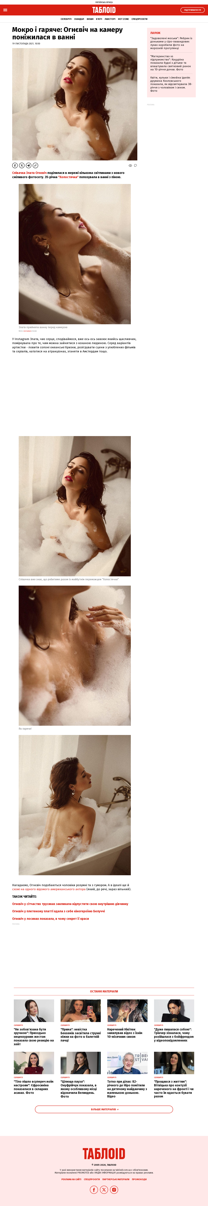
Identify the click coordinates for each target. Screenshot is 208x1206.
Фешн (90, 19)
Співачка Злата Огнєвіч (29, 173)
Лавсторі (110, 19)
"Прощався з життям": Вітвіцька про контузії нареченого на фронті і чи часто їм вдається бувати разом (174, 1089)
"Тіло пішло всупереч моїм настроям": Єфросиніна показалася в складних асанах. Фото (33, 1087)
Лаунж (155, 33)
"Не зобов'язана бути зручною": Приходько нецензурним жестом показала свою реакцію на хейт (34, 1037)
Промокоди (139, 1179)
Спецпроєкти (139, 19)
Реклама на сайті (71, 1179)
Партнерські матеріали (115, 1179)
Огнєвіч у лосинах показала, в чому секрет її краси (50, 919)
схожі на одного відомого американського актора (49, 889)
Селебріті (66, 19)
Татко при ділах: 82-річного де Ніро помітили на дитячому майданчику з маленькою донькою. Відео (127, 1089)
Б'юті (99, 19)
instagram (27, 331)
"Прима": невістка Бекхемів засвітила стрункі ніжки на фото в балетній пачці (81, 1035)
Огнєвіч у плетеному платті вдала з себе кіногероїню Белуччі (58, 911)
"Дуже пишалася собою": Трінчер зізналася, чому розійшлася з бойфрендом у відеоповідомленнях (174, 1035)
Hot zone (123, 19)
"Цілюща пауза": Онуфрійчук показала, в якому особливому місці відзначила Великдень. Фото (79, 1089)
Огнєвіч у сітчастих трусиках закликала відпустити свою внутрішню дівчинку (70, 904)
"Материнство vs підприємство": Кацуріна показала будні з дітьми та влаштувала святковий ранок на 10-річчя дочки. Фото (170, 63)
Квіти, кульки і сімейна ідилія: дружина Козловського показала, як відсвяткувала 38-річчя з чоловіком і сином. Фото (171, 84)
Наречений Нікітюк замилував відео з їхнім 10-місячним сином (124, 1033)
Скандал (79, 19)
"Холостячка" (68, 177)
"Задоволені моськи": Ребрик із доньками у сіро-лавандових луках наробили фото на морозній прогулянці (171, 43)
